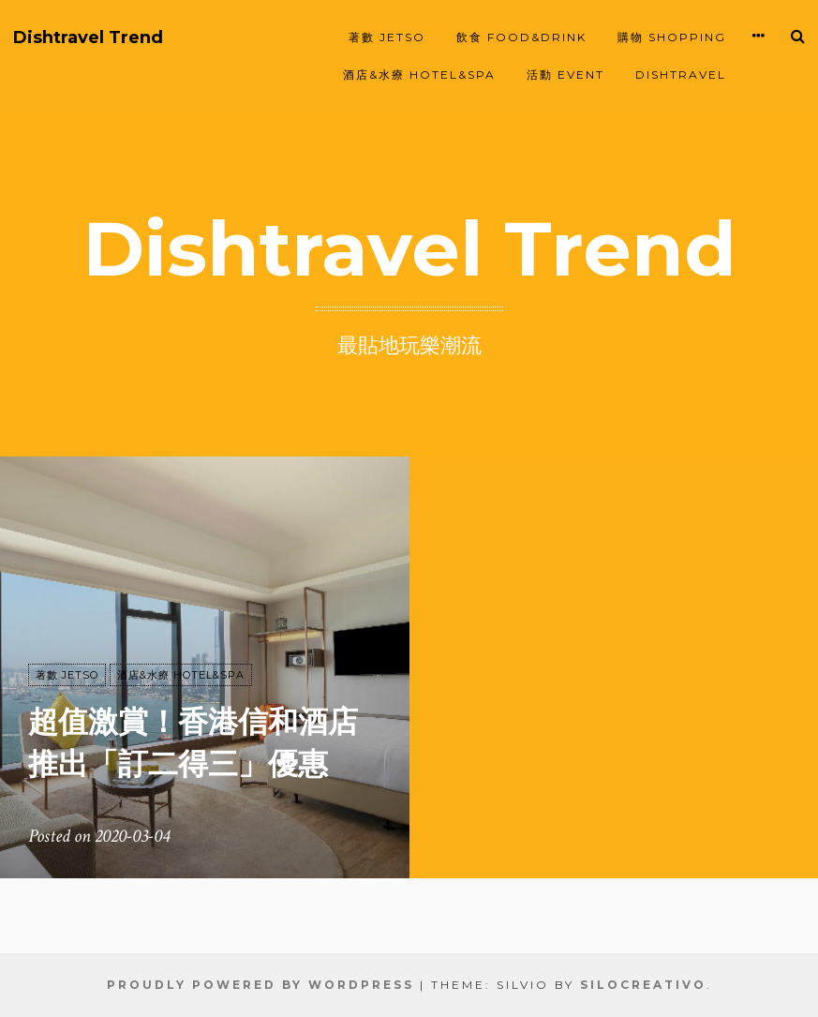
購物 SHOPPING (671, 37)
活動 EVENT (565, 74)
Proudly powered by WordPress (260, 985)
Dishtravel (680, 74)
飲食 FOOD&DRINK (521, 37)
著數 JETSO (387, 37)
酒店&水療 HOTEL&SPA (419, 74)
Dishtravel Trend (88, 38)
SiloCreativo (643, 985)
